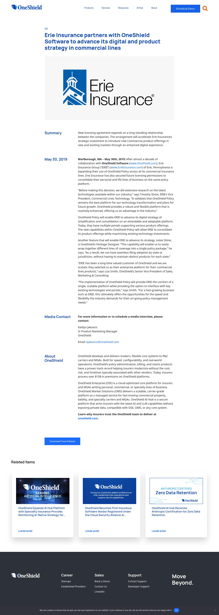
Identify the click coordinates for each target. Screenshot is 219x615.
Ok (176, 610)
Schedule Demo (185, 8)
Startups (66, 581)
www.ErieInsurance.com (126, 167)
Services (106, 7)
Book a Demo (102, 581)
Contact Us (101, 586)
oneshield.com (88, 418)
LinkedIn (99, 592)
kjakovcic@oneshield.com (102, 342)
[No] (215, 610)
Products (88, 7)
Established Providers (73, 586)
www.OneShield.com (143, 163)
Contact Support (137, 581)
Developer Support (138, 586)
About (154, 7)
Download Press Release (62, 441)
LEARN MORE (25, 531)
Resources (123, 7)
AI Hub (140, 7)
